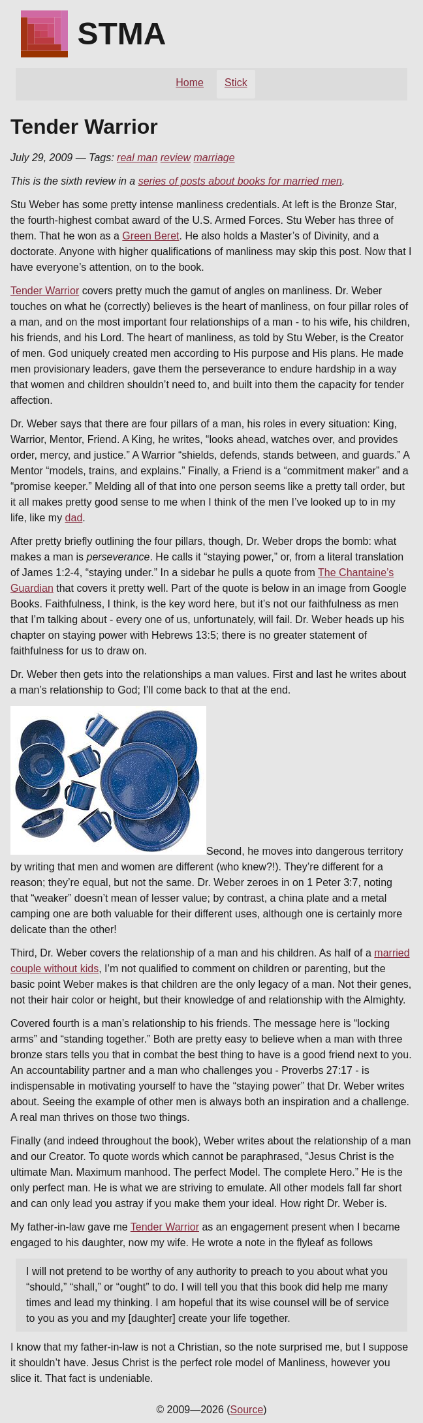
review (176, 157)
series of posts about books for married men (240, 181)
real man (137, 157)
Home (190, 82)
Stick (236, 82)
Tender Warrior (44, 290)
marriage (213, 157)
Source (247, 1409)
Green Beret (150, 235)
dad (74, 517)
